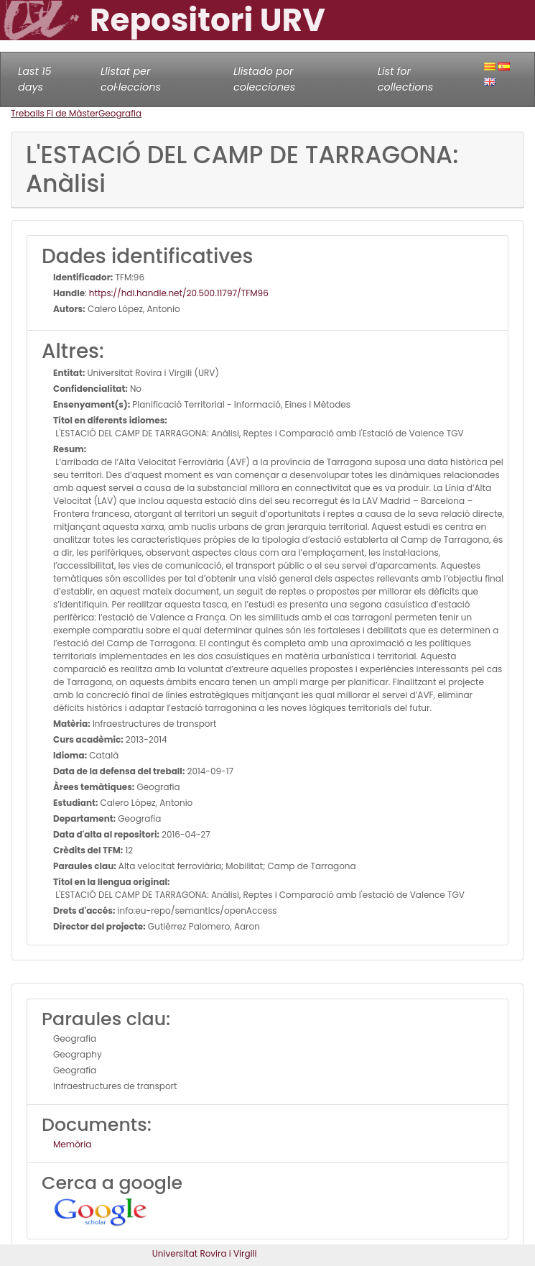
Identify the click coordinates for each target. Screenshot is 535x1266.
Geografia (119, 113)
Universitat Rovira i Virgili (204, 1253)
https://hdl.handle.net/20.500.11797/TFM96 (179, 293)
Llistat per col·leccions (131, 79)
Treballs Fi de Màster (54, 113)
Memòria (72, 1144)
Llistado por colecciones (264, 79)
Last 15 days (35, 79)
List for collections (405, 79)
